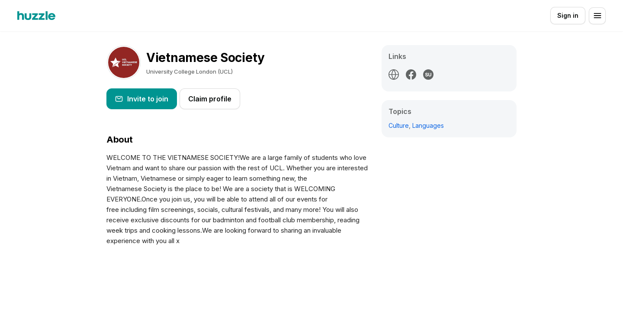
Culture (399, 125)
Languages (428, 125)
